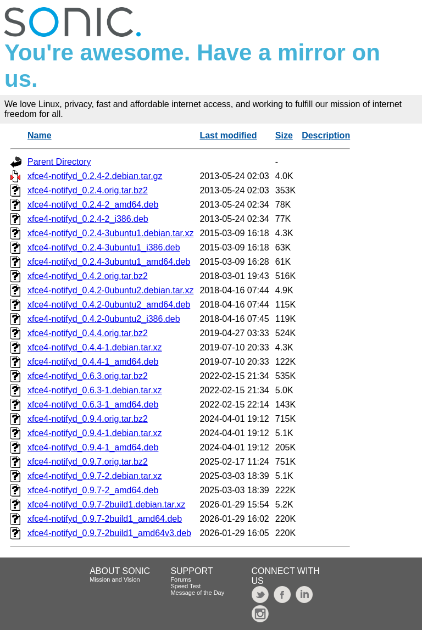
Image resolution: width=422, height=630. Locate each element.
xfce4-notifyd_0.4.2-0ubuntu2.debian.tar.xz (110, 290)
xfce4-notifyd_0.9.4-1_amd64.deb (92, 447)
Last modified (228, 135)
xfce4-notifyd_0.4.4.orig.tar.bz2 (87, 333)
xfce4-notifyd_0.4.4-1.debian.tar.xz (94, 347)
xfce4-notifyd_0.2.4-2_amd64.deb (92, 204)
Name (39, 135)
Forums (180, 579)
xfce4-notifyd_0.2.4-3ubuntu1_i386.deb (103, 247)
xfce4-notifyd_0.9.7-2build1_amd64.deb (104, 518)
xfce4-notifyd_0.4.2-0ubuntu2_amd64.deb (108, 304)
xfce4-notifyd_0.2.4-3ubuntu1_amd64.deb (108, 261)
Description (326, 135)
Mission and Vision (115, 579)
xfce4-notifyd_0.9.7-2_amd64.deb (92, 490)
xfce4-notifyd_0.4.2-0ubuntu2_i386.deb (103, 319)
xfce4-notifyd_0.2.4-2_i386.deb (87, 219)
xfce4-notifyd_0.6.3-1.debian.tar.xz (94, 390)
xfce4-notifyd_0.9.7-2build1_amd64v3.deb (109, 533)
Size (284, 135)
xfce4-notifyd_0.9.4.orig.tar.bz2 (87, 418)
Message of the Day (197, 592)
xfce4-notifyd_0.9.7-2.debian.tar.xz (94, 476)
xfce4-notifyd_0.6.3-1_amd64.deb (92, 404)
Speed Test (185, 586)
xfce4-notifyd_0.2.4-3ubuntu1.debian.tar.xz (110, 233)
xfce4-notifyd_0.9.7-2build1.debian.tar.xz (106, 504)
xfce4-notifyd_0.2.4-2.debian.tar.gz (95, 176)
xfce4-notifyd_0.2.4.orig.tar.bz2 (87, 190)
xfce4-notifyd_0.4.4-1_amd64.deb (92, 361)
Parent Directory (59, 161)
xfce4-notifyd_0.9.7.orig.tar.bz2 (87, 461)
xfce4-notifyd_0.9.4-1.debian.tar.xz (94, 433)
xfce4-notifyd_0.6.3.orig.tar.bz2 (87, 376)
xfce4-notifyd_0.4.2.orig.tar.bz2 (87, 276)
